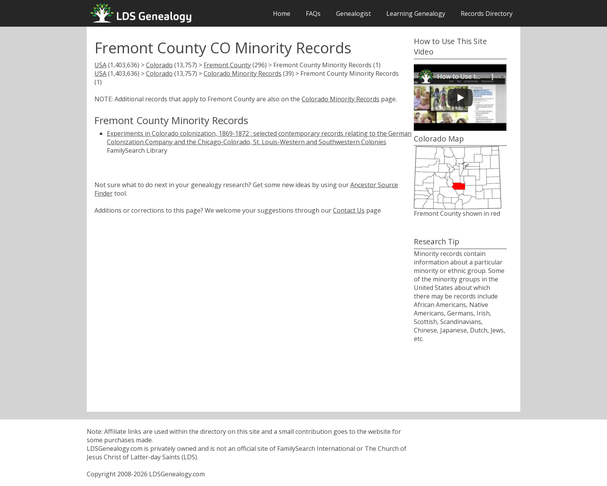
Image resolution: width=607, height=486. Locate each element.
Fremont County (227, 65)
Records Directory (487, 13)
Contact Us (349, 210)
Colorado (159, 65)
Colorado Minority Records (242, 73)
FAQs (313, 13)
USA (100, 65)
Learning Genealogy (415, 13)
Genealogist (353, 13)
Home (281, 13)
